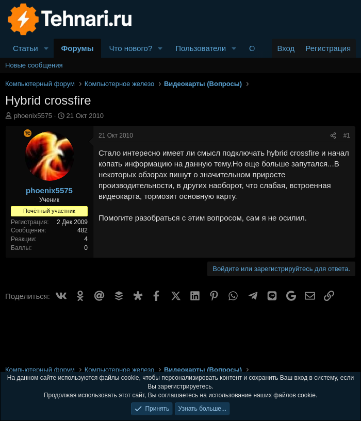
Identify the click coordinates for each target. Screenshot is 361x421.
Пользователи (200, 48)
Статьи (25, 48)
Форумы (77, 48)
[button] (46, 48)
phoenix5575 (33, 116)
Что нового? (130, 48)
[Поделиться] (333, 136)
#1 (346, 135)
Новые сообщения (34, 65)
